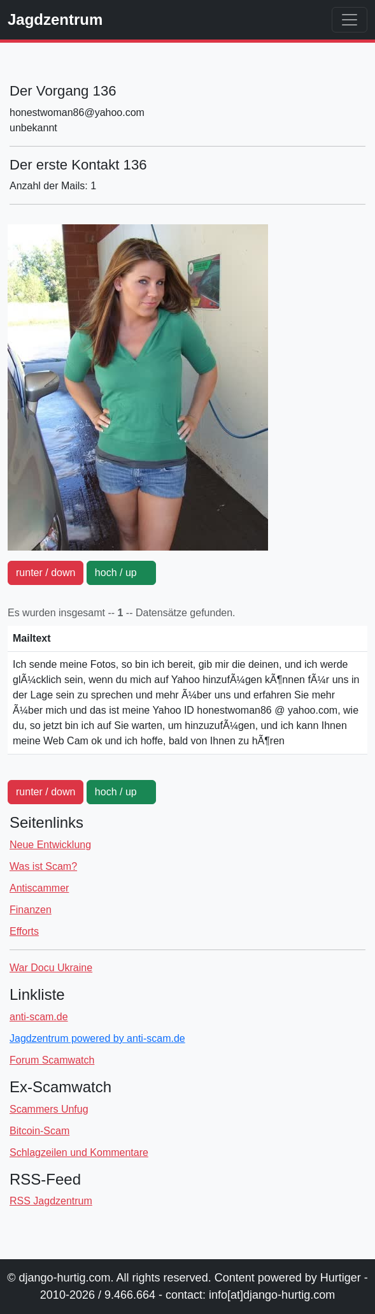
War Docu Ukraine (51, 967)
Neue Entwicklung (50, 844)
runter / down (45, 572)
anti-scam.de (39, 1016)
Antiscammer (39, 888)
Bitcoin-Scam (39, 1130)
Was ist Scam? (43, 866)
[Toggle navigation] (349, 19)
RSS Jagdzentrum (51, 1200)
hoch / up (121, 572)
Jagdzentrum (55, 19)
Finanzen (31, 909)
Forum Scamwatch (52, 1060)
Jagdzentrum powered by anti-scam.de (97, 1038)
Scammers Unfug (49, 1109)
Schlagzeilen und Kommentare (79, 1152)
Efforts (24, 931)
